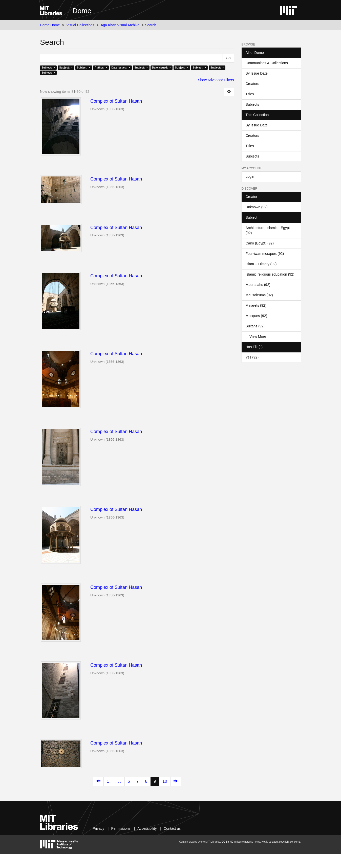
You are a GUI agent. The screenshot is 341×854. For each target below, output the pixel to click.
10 (164, 781)
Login (250, 176)
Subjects (252, 104)
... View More (256, 336)
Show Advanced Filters (216, 80)
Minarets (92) (256, 305)
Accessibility (147, 828)
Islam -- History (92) (261, 264)
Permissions (120, 828)
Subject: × (48, 67)
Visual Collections (80, 25)
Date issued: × (120, 67)
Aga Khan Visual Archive (120, 25)
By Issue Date (257, 73)
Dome (81, 11)
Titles (250, 94)
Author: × (101, 67)
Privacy (98, 828)
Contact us (172, 828)
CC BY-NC (227, 841)
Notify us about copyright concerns (281, 841)
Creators (252, 84)
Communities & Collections (267, 63)
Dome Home (50, 25)
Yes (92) (252, 357)
